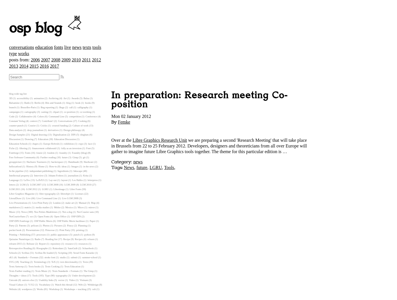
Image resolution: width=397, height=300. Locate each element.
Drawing (29, 139)
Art (65, 98)
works (23, 53)
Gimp (75, 157)
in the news (89, 166)
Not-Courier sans (85, 212)
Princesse (50, 230)
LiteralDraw (15, 198)
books (88, 102)
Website (13, 289)
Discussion (14, 139)
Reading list (51, 239)
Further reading (48, 157)
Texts (85, 262)
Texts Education (72, 266)
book (77, 102)
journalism (73, 175)
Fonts (27, 152)
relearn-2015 (15, 243)
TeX (53, 262)
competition (75, 116)
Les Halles (77, 180)
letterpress (92, 180)
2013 (13, 66)
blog (68, 102)
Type (47, 275)
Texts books (34, 266)
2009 (65, 59)
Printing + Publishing (19, 234)
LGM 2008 (52, 184)
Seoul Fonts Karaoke (83, 252)
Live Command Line (46, 198)
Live (28, 198)
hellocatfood (15, 166)
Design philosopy (72, 130)
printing (80, 230)
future (141, 167)
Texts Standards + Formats (65, 271)
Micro (81, 207)
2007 (45, 59)
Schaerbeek (88, 248)
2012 (96, 59)
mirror (91, 207)
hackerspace (57, 162)
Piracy (70, 225)
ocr (31, 216)
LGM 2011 (14, 189)
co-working (85, 112)
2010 (76, 59)
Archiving (54, 98)
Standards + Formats (28, 257)
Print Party (64, 230)
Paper (92, 221)
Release (30, 243)
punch (77, 234)
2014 (23, 66)
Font (88, 148)
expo (80, 143)
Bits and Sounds (53, 102)
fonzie (39, 152)
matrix (27, 207)
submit (74, 257)
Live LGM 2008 (70, 198)
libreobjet (65, 193)
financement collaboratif (44, 148)
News (129, 167)
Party (11, 225)
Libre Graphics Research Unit (160, 140)
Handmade (73, 162)
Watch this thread (63, 284)
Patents (22, 225)
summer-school (89, 257)
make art (69, 202)
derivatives (53, 130)
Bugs (61, 107)
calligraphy (83, 107)
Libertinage (59, 189)
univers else (28, 280)
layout (64, 180)
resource (69, 243)
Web (80, 284)
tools (96, 47)
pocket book (15, 230)
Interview (39, 175)
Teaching (24, 262)
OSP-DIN (76, 216)
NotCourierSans (17, 216)
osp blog (46, 28)
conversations (21, 47)
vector (61, 280)
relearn (90, 239)
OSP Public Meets (43, 221)
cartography (30, 112)
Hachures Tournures (36, 162)
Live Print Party (40, 202)
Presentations (32, 230)
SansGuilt (73, 248)
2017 (54, 66)
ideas (64, 166)
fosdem (51, 152)
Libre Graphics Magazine (22, 193)
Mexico (69, 207)
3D (10, 98)
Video (72, 280)
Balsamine (14, 102)
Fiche (12, 148)
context (33, 121)
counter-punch (16, 125)
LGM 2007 (35, 184)
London (56, 202)
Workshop (54, 289)
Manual (82, 202)
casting (44, 112)
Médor (57, 207)
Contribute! (47, 121)
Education (43, 139)
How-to (53, 166)
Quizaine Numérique (19, 239)
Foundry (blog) (79, 152)
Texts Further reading (20, 271)
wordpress (27, 289)
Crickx (43, 125)
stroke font (49, 257)
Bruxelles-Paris (28, 107)
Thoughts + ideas (17, 275)
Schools (13, 252)
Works (40, 289)
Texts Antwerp (16, 266)
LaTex (27, 180)
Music (12, 212)
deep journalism (35, 130)
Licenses (79, 193)
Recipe (66, 239)
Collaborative (26, 116)
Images (74, 166)
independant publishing (41, 171)
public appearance (60, 234)
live (67, 47)
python (87, 234)
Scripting (62, 252)
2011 (86, 59)
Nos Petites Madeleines (46, 212)
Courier (32, 125)
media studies (42, 207)
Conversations (65, 121)
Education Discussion (65, 139)
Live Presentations (18, 202)
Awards (75, 98)
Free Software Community (22, 157)
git (84, 157)
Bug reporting (48, 107)
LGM (23, 184)
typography (61, 275)
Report (42, 243)
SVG (11, 262)
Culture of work (80, 125)
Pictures (58, 225)
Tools (169, 167)
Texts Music (41, 271)
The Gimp (88, 271)
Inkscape (78, 171)
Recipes (79, 239)
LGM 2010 (85, 184)
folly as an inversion (71, 148)
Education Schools (18, 143)
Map (93, 202)
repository (56, 243)
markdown (14, 207)
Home (41, 166)
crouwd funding (60, 125)
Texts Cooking (52, 266)
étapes (35, 143)
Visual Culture (16, 284)
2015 (34, 66)
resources (83, 243)
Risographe (42, 248)
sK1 (11, 257)
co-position (69, 112)
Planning (82, 225)
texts (87, 47)
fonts (58, 47)
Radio (38, 239)
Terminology (40, 262)
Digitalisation (59, 134)
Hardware (89, 162)
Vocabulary (44, 284)
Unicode (13, 280)
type (13, 53)
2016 (44, 66)
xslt (94, 289)
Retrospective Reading (20, 248)
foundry (63, 152)
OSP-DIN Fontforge (19, 221)
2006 (35, 59)
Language (14, 180)
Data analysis (15, 130)
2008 (55, 59)
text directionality (69, 262)
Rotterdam (58, 248)
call (71, 107)
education (44, 47)
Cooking (82, 121)
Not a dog (67, 212)
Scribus (25, 252)
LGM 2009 (69, 184)
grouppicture (15, 162)
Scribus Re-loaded (44, 252)
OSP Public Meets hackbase (71, 221)
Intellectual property (19, 175)
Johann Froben (55, 175)
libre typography (47, 193)
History (30, 166)
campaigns (14, 112)
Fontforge (14, 152)
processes (41, 234)
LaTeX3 (40, 180)
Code (11, 116)
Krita (85, 175)
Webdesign (93, 284)
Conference (91, 116)
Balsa (86, 98)
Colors (40, 116)
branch (12, 107)
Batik (27, 102)
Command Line (56, 116)
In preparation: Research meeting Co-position (199, 100)
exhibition (69, 143)
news (77, 47)
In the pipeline (16, 171)
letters (12, 184)
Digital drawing (39, 134)
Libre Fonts (75, 189)
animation (39, 98)
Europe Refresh (51, 143)
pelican (34, 225)
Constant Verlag (17, 121)
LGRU (156, 167)
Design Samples (17, 134)
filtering (23, 148)
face (90, 143)
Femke (124, 122)
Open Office (60, 216)
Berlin (37, 102)
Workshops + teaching (75, 289)
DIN (73, 134)
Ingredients (63, 171)
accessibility (23, 98)
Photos (46, 225)
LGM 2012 (31, 189)
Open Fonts (43, 216)
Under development (82, 275)
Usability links (46, 280)
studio (63, 257)
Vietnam (84, 280)
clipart (56, 112)
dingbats (84, 134)
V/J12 (31, 284)
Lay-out (53, 180)
